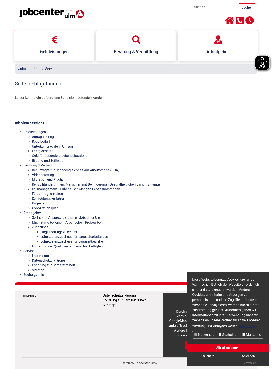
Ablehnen (248, 356)
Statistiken (228, 335)
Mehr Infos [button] (247, 326)
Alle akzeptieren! (227, 348)
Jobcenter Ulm (29, 69)
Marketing (251, 335)
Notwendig (204, 335)
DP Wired (261, 363)
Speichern (207, 356)
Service (50, 69)
